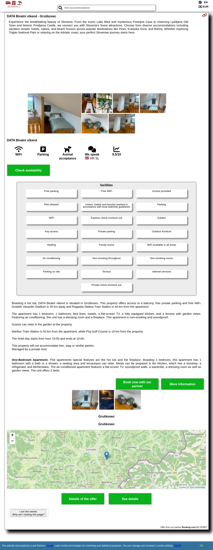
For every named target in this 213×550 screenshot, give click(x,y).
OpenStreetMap (197, 487)
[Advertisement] (106, 63)
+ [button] (12, 435)
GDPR (177, 545)
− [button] (12, 441)
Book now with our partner (137, 384)
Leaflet (182, 487)
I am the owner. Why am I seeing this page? (28, 513)
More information (182, 384)
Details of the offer (83, 499)
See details (130, 499)
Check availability (28, 170)
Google (50, 545)
